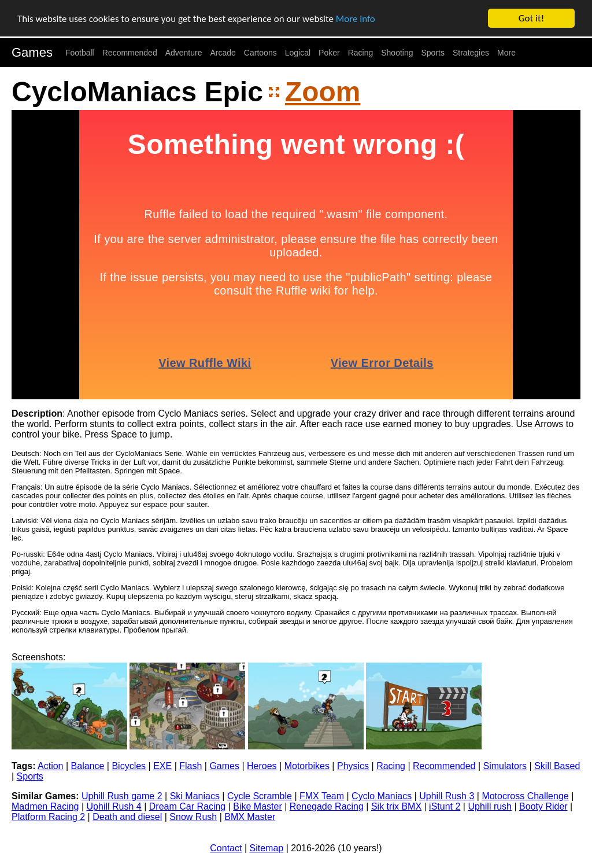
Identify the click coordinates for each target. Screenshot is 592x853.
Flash (190, 766)
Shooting (397, 52)
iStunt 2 (444, 806)
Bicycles (129, 766)
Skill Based (557, 766)
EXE (162, 766)
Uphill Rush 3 (446, 796)
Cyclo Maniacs (382, 796)
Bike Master (257, 806)
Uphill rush (490, 806)
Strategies (471, 52)
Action (50, 766)
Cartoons (260, 52)
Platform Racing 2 (48, 817)
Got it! (531, 18)
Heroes (262, 766)
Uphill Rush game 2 (122, 796)
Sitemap (267, 848)
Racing (360, 52)
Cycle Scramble (259, 796)
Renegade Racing (327, 806)
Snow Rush (193, 817)
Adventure (183, 52)
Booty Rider (543, 806)
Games (32, 52)
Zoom (323, 91)
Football (79, 52)
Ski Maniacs (195, 796)
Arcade (223, 52)
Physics (353, 766)
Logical (297, 52)
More (506, 52)
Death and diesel (127, 817)
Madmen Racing (45, 806)
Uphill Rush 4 (114, 806)
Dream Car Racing (187, 806)
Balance (88, 766)
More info (355, 18)
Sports (433, 52)
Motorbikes (307, 766)
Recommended (129, 52)
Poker (329, 52)
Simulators (505, 766)
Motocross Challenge (525, 796)
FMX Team (321, 796)
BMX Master (249, 817)
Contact (226, 848)
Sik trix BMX (396, 806)
